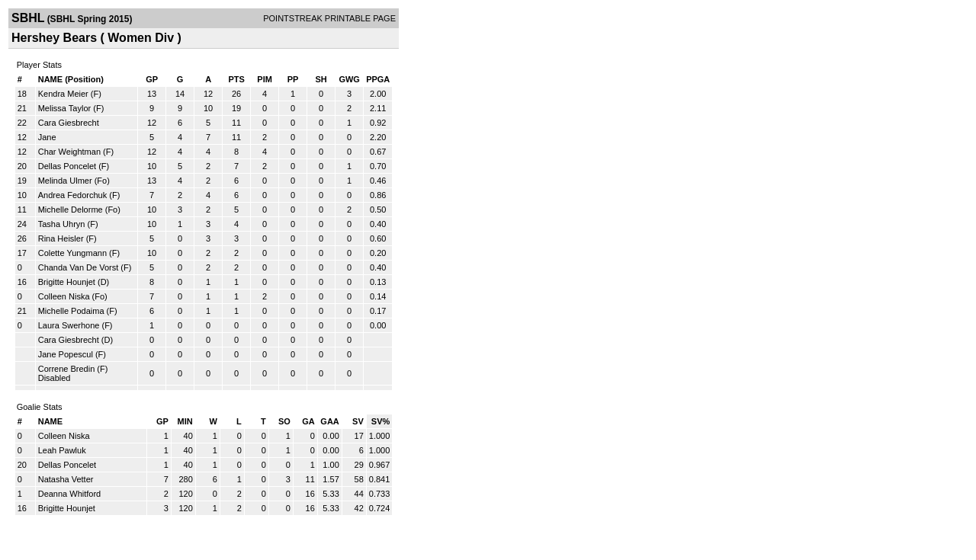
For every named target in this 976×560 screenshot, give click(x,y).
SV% (380, 421)
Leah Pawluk (62, 450)
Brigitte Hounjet (66, 281)
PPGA (378, 79)
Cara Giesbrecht (68, 122)
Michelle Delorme (70, 209)
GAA (329, 421)
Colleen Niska (64, 296)
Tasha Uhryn (61, 224)
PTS (236, 79)
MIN (185, 421)
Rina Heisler (61, 238)
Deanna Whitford (69, 493)
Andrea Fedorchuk (73, 195)
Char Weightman (69, 151)
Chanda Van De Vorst (78, 267)
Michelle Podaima (71, 310)
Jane (47, 137)
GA (308, 421)
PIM (264, 79)
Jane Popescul (65, 354)
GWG (349, 79)
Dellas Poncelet (67, 166)
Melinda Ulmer (65, 180)
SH (320, 79)
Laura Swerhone (69, 325)
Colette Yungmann (72, 253)
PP (293, 79)
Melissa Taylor (65, 108)
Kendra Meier (63, 93)
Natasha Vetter (66, 479)
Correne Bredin (66, 368)
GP (152, 79)
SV (358, 421)
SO (284, 421)
